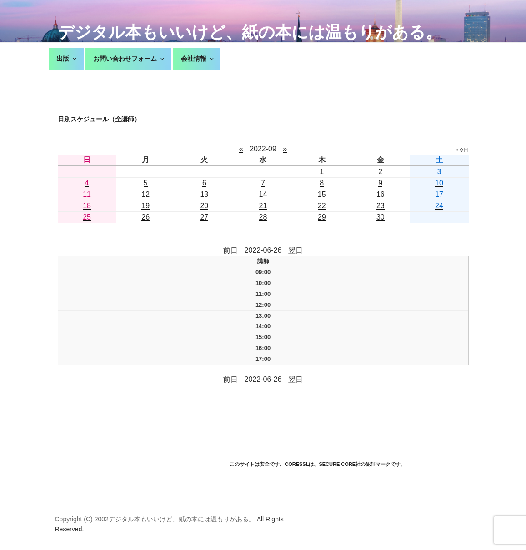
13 (204, 194)
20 (204, 206)
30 (380, 217)
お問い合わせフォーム (129, 58)
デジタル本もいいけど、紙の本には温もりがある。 (250, 32)
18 (87, 206)
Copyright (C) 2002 (82, 519)
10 (439, 183)
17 (439, 194)
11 (87, 194)
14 (263, 194)
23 (380, 206)
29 (322, 217)
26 (145, 217)
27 (204, 217)
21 (263, 206)
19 (145, 206)
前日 (230, 250)
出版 (67, 58)
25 (87, 217)
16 (380, 194)
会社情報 (198, 58)
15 (322, 194)
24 (439, 206)
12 (145, 194)
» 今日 (462, 149)
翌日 (295, 250)
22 (322, 206)
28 (263, 217)
